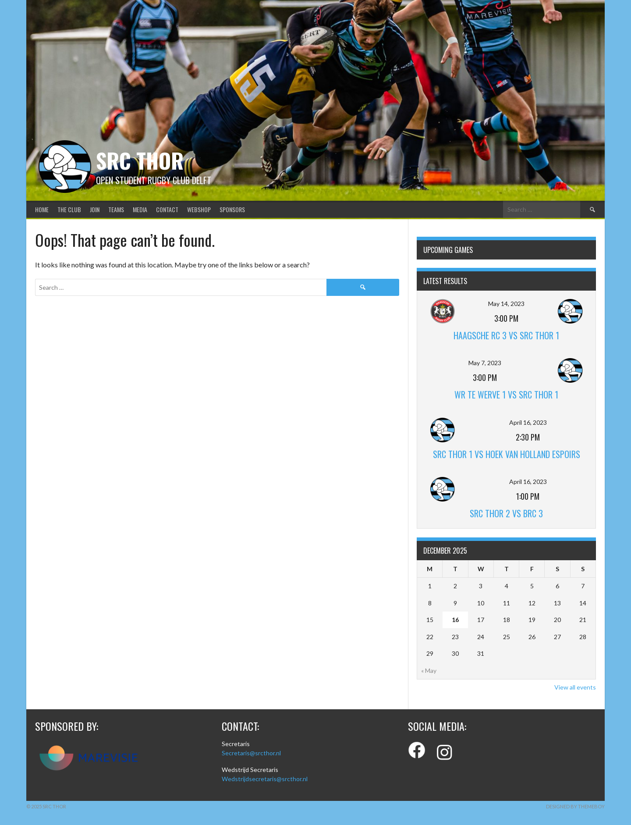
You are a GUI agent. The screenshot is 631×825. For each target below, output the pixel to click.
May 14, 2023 (506, 303)
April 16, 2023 (528, 422)
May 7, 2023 (484, 362)
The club (69, 209)
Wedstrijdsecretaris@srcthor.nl (265, 778)
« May (428, 670)
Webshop (199, 209)
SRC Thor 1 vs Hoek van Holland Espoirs (506, 454)
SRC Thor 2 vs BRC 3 (506, 513)
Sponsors (232, 209)
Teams (116, 209)
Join (94, 209)
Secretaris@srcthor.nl (251, 753)
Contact (167, 209)
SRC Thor (140, 160)
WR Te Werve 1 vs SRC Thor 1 (506, 394)
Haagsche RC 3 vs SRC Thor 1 (506, 335)
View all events (575, 687)
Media (140, 209)
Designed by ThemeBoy (575, 806)
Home (42, 209)
